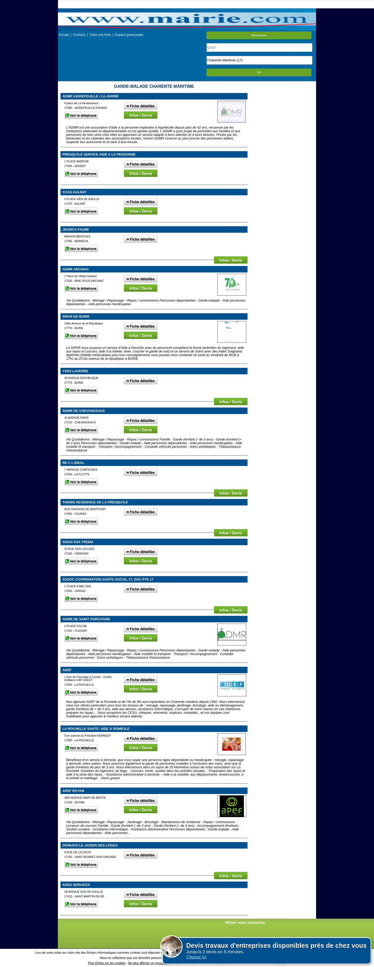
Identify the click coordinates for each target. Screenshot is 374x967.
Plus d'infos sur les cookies (106, 963)
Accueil (64, 35)
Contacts (79, 35)
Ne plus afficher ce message (147, 963)
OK (259, 72)
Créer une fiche (100, 35)
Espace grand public (129, 35)
